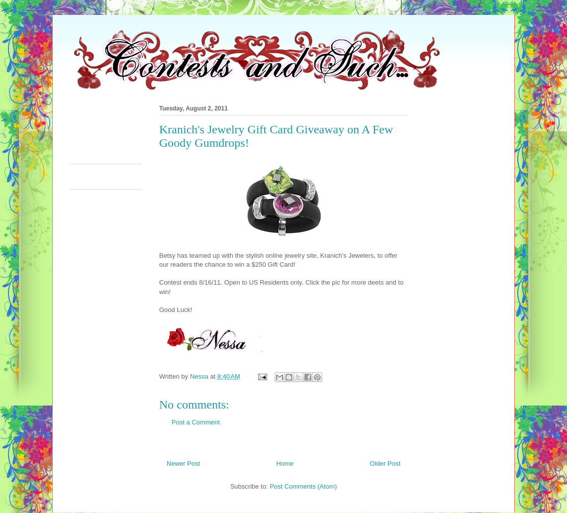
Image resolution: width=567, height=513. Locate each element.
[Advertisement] (251, 131)
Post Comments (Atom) (303, 486)
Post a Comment (196, 422)
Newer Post (183, 463)
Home (285, 463)
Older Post (385, 463)
